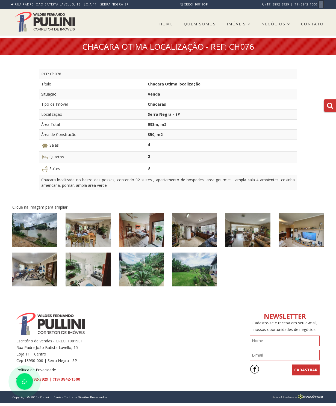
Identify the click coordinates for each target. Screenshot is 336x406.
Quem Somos (200, 23)
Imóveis (238, 23)
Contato (312, 23)
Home (166, 23)
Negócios (275, 23)
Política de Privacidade (36, 369)
